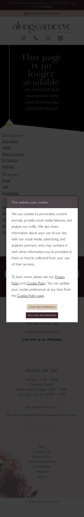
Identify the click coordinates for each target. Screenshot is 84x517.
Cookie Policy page (30, 295)
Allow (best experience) (42, 306)
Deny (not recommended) (42, 315)
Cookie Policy (36, 282)
